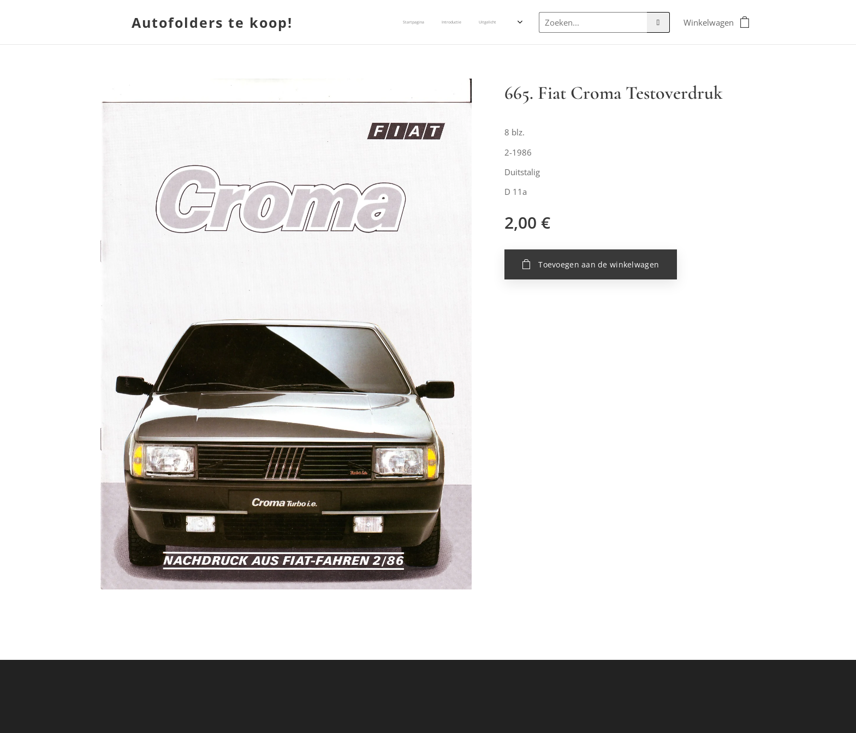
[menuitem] (452, 22)
